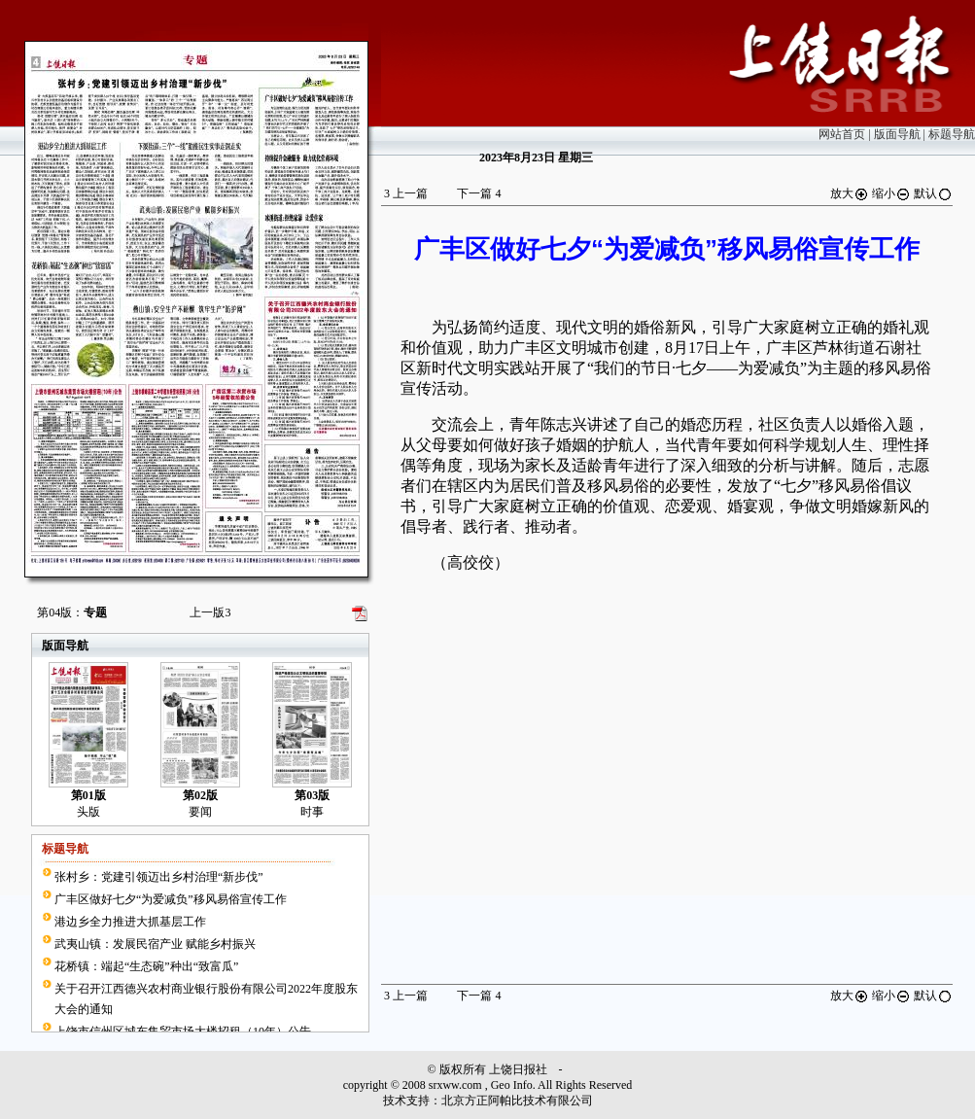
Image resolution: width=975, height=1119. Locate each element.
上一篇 (406, 193)
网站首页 (841, 134)
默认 (933, 193)
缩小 (891, 193)
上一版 (210, 612)
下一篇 (479, 193)
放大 (849, 193)
